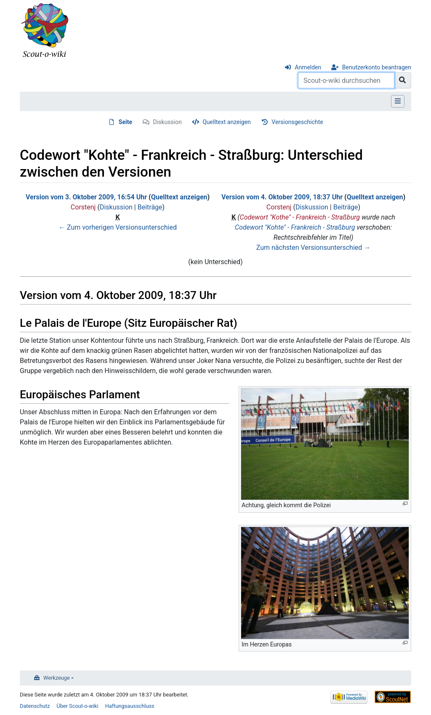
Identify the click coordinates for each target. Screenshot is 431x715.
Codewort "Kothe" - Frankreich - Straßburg (300, 217)
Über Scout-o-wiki (77, 706)
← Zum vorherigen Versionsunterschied (118, 227)
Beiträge (150, 207)
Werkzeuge (56, 678)
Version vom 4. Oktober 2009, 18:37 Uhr (282, 197)
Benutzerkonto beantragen (376, 67)
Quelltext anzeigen (226, 122)
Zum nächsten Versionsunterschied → (313, 248)
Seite (125, 122)
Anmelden (308, 67)
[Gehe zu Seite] (402, 80)
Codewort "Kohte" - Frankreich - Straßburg (295, 227)
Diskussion (167, 122)
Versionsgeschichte (297, 122)
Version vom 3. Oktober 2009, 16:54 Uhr (86, 197)
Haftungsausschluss (129, 706)
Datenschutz (35, 706)
